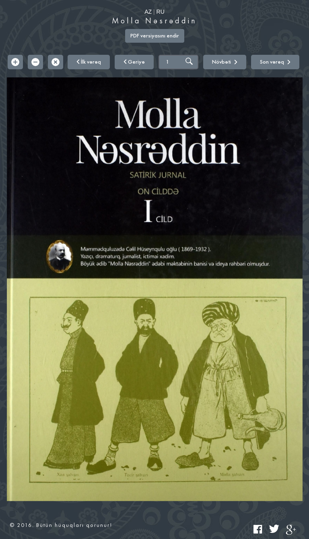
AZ (148, 11)
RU (161, 11)
